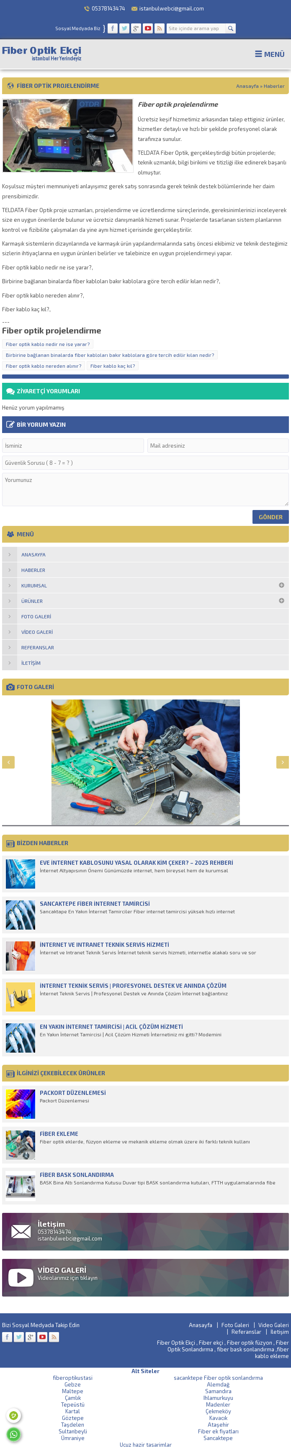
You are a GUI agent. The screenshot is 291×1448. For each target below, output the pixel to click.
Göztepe (73, 1418)
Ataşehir (218, 1424)
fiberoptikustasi (73, 1377)
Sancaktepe (218, 1438)
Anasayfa (247, 86)
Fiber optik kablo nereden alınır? (43, 366)
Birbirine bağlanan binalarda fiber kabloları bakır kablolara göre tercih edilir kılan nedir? (110, 355)
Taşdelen (72, 1424)
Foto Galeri (235, 1325)
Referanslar (246, 1331)
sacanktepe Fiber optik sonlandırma (218, 1377)
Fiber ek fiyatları (218, 1431)
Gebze (72, 1384)
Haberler (274, 86)
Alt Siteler (145, 1371)
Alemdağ (218, 1384)
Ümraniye (73, 1438)
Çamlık (73, 1397)
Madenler (218, 1404)
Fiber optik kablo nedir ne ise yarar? (48, 344)
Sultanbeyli (73, 1431)
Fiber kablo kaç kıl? (112, 366)
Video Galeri (273, 1325)
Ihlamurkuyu (218, 1397)
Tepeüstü (73, 1404)
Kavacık (218, 1418)
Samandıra (218, 1391)
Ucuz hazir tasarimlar (146, 1444)
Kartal (72, 1411)
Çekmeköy (218, 1411)
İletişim (279, 1331)
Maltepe (72, 1391)
